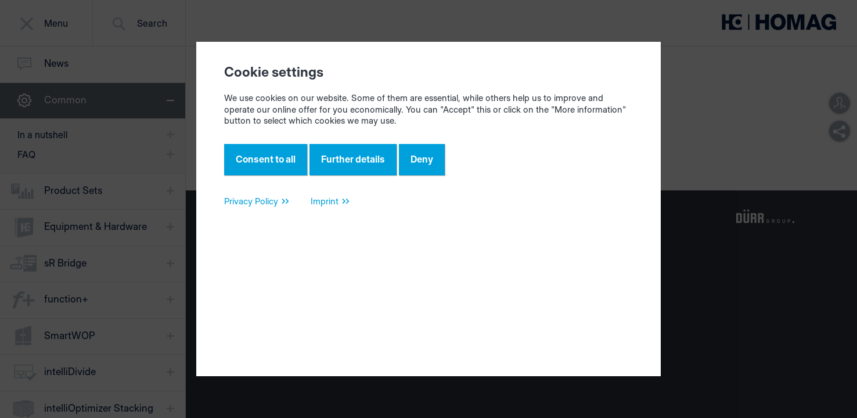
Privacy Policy (251, 201)
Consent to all (266, 159)
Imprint (325, 201)
